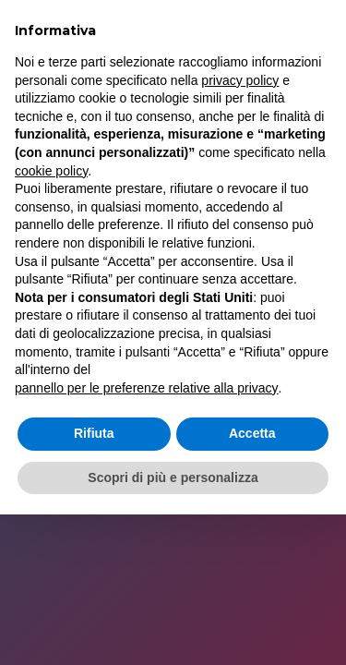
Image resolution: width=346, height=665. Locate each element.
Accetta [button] (252, 433)
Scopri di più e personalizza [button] (172, 477)
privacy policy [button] (240, 80)
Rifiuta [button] (94, 433)
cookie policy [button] (51, 170)
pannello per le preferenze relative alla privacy (147, 388)
